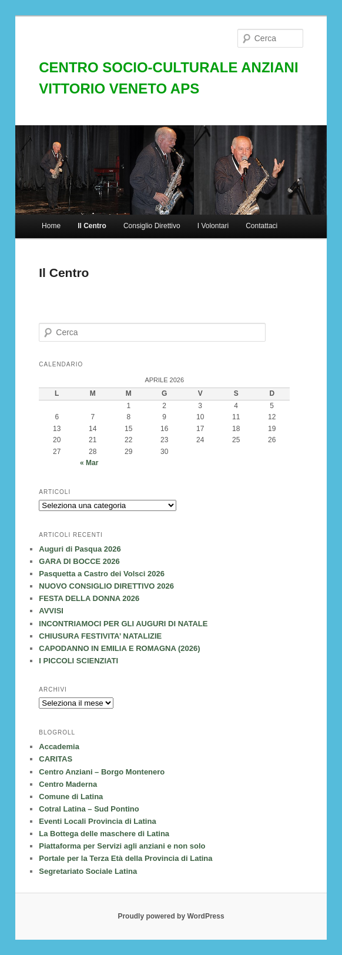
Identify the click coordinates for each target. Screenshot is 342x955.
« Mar (89, 463)
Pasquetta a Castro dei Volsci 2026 (102, 573)
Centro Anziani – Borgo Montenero (102, 771)
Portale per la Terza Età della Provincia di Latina (125, 858)
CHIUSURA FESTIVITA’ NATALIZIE (100, 636)
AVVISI (51, 610)
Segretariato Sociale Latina (88, 871)
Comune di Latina (71, 796)
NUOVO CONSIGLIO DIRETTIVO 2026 (106, 586)
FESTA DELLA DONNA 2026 (89, 598)
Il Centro (92, 226)
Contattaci (261, 226)
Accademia (59, 746)
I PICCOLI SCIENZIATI (78, 660)
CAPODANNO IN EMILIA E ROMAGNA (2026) (119, 648)
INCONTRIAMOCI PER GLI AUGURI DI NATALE (123, 623)
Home (51, 226)
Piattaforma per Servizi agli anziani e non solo (122, 846)
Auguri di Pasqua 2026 (79, 549)
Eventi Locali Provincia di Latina (97, 821)
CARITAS (55, 758)
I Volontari (213, 226)
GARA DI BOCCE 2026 (79, 561)
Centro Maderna (68, 784)
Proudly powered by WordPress (171, 916)
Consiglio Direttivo (151, 226)
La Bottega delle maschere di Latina (104, 833)
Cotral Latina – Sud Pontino (89, 808)
